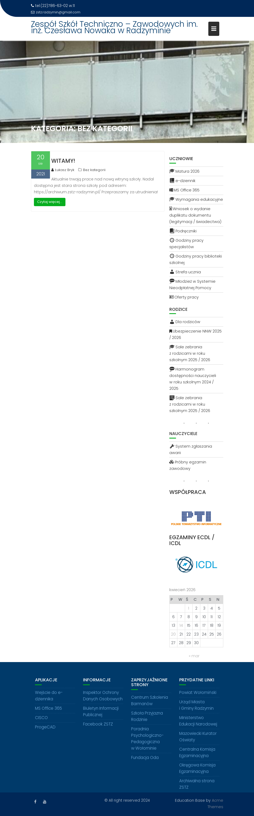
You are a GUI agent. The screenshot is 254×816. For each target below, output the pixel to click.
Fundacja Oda (145, 763)
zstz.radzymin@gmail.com (55, 12)
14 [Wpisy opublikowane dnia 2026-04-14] (181, 625)
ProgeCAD (45, 732)
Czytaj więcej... (49, 201)
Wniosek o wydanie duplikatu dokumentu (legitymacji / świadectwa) (195, 215)
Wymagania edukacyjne (196, 199)
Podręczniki (183, 231)
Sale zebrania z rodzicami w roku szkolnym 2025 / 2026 (189, 353)
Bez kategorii (94, 169)
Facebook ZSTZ (98, 729)
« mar (194, 656)
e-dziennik (182, 180)
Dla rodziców (184, 321)
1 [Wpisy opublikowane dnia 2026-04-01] (188, 608)
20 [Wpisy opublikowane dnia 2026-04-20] (173, 634)
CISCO (41, 723)
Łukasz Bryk (62, 169)
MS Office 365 (184, 190)
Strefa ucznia (185, 272)
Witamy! (63, 161)
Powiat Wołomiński (197, 698)
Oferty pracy (184, 297)
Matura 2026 (184, 171)
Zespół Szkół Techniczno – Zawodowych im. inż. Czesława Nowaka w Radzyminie (114, 27)
